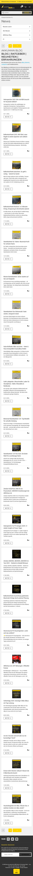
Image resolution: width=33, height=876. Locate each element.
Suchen (26, 12)
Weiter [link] (8, 117)
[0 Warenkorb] (25, 7)
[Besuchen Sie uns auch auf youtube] (12, 839)
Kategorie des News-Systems (7, 17)
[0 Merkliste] (21, 7)
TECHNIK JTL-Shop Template (21, 867)
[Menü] (16, 871)
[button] (16, 92)
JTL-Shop (13, 867)
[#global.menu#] (30, 7)
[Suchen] (13, 12)
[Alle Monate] (16, 31)
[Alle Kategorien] (16, 35)
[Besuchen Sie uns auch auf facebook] (8, 839)
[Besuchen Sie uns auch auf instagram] (16, 839)
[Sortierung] (16, 27)
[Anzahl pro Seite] (16, 39)
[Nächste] (17, 46)
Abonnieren (25, 854)
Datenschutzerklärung (23, 847)
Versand (23, 866)
